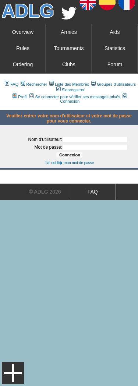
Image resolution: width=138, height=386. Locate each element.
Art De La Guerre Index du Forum (3, 107)
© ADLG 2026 (45, 192)
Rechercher (34, 84)
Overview (22, 32)
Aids (115, 32)
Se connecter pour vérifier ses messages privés (74, 97)
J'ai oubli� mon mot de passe (69, 163)
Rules (22, 48)
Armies (69, 32)
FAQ (11, 84)
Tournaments (69, 48)
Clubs (68, 64)
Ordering (23, 64)
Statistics (115, 48)
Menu (13, 373)
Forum (114, 64)
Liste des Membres (69, 84)
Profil (20, 97)
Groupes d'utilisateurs (113, 84)
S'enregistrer (70, 90)
